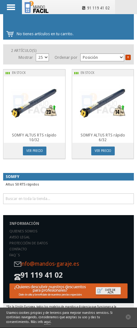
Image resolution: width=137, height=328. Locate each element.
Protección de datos (28, 243)
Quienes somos (23, 231)
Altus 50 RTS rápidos (22, 184)
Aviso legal (19, 237)
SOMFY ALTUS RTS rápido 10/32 (34, 137)
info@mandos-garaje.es (49, 264)
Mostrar (25, 57)
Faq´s (14, 255)
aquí (47, 322)
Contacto (18, 249)
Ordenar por (66, 57)
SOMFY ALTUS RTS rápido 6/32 (103, 137)
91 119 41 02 (96, 8)
